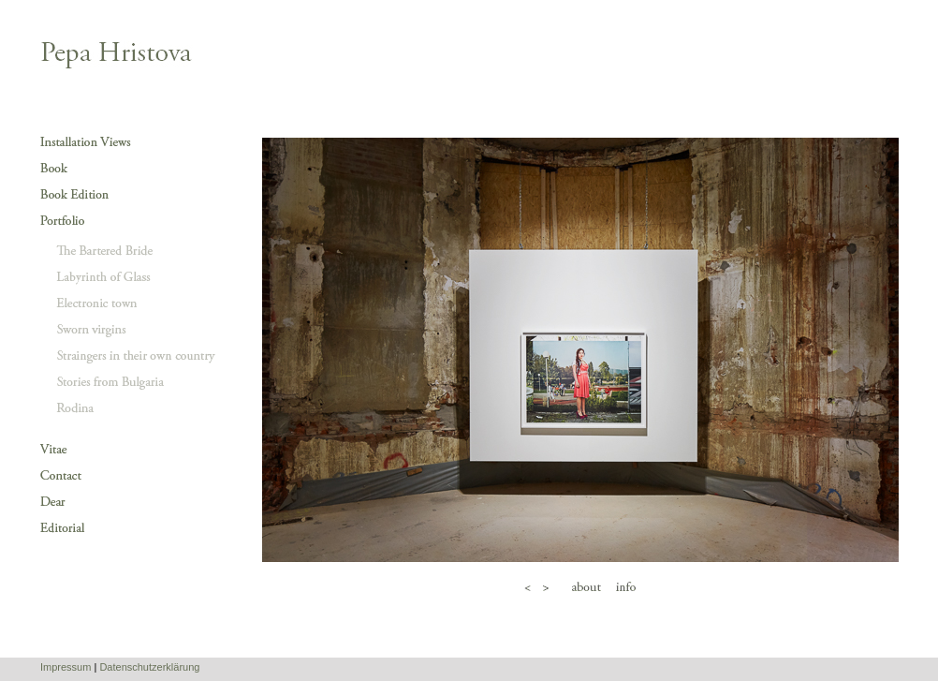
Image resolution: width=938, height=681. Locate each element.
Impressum (65, 667)
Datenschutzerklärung (149, 667)
